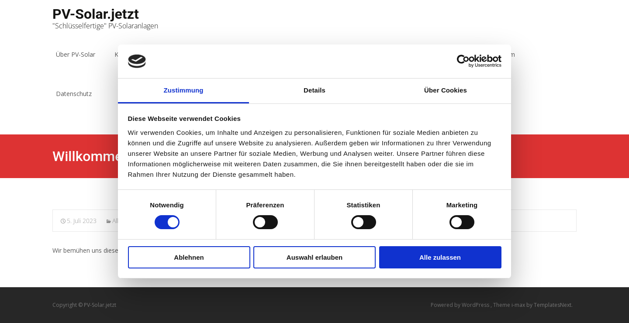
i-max (518, 305)
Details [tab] (314, 90)
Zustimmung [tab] (184, 90)
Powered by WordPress (461, 305)
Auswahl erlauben (314, 257)
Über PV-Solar (75, 54)
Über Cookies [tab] (445, 90)
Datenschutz (74, 93)
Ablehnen (189, 257)
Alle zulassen (440, 257)
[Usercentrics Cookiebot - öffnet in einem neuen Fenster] (463, 61)
